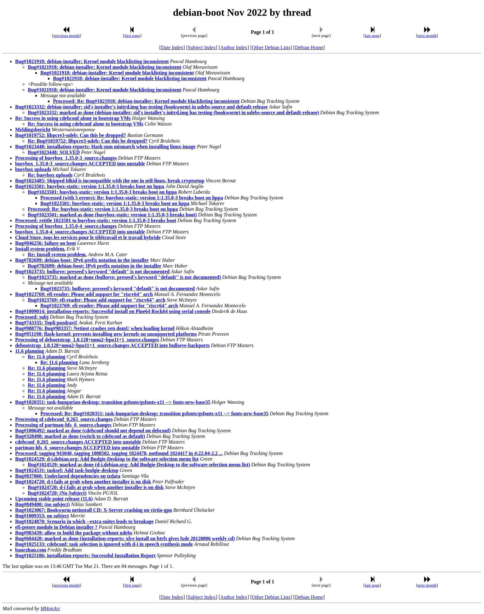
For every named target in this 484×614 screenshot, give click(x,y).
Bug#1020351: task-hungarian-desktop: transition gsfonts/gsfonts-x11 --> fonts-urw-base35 (112, 402)
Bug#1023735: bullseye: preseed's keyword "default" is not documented (92, 271)
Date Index (172, 47)
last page (372, 35)
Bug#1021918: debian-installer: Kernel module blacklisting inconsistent (92, 61)
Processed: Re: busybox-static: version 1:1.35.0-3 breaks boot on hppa (103, 209)
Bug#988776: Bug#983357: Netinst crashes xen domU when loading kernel (95, 328)
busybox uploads (33, 169)
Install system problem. (40, 248)
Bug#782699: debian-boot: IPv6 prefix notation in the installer (82, 260)
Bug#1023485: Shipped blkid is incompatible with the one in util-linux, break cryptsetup (110, 180)
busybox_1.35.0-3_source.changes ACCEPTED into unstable (80, 163)
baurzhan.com (30, 549)
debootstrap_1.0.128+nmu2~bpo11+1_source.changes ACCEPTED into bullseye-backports (112, 345)
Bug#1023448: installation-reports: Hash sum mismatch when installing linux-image (105, 146)
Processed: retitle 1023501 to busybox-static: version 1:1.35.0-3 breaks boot (95, 220)
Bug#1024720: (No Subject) (57, 493)
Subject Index (202, 47)
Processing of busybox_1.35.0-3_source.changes (66, 158)
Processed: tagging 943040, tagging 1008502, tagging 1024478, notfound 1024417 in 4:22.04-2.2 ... (119, 453)
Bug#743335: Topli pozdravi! (46, 322)
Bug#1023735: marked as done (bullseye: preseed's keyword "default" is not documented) (124, 277)
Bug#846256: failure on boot (45, 243)
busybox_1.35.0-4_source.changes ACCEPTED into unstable (80, 231)
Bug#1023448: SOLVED (54, 152)
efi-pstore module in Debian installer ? (56, 527)
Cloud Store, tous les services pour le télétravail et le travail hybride (88, 237)
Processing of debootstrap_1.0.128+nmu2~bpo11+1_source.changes (87, 339)
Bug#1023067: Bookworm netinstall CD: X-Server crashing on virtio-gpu (93, 510)
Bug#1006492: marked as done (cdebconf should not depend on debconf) (93, 430)
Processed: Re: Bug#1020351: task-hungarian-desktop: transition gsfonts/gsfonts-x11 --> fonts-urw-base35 (154, 413)
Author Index (233, 47)
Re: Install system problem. (57, 254)
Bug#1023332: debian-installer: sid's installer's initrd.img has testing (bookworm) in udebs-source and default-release (141, 106)
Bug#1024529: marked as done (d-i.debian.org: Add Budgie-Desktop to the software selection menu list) (139, 464)
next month (427, 35)
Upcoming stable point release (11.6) (54, 498)
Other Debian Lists (271, 47)
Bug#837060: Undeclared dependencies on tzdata (67, 476)
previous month (67, 35)
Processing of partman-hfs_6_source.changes (63, 425)
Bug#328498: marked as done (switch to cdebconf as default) (80, 436)
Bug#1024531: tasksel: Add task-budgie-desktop (66, 470)
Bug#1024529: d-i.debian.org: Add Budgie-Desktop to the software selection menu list (107, 459)
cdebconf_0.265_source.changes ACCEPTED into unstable (78, 442)
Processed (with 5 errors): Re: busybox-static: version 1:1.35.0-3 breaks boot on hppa (131, 197)
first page (132, 35)
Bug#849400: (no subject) (42, 504)
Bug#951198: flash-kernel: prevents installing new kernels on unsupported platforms (106, 334)
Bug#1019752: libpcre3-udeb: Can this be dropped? (70, 135)
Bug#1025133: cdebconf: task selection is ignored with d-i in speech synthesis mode (104, 544)
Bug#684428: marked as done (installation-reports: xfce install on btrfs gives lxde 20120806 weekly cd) (125, 538)
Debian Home (309, 47)
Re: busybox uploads (50, 175)
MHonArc (50, 608)
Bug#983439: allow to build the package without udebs (73, 532)
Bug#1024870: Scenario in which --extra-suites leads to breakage (84, 521)
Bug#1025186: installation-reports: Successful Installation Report (85, 555)
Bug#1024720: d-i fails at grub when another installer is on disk (83, 481)
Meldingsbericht (32, 129)
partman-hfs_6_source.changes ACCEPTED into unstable (77, 447)
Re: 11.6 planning (47, 356)
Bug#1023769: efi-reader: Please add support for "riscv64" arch (84, 294)
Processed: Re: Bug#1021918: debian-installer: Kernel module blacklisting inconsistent (146, 101)
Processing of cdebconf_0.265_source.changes (64, 419)
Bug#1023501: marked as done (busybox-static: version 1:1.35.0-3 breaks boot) (112, 214)
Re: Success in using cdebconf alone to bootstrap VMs (73, 118)
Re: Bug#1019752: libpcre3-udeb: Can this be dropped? (87, 141)
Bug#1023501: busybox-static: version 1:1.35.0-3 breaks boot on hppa (89, 186)
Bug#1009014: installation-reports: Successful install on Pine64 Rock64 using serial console (112, 311)
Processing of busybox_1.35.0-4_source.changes (66, 226)
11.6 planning (29, 351)
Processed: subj (32, 317)
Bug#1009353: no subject (42, 515)
